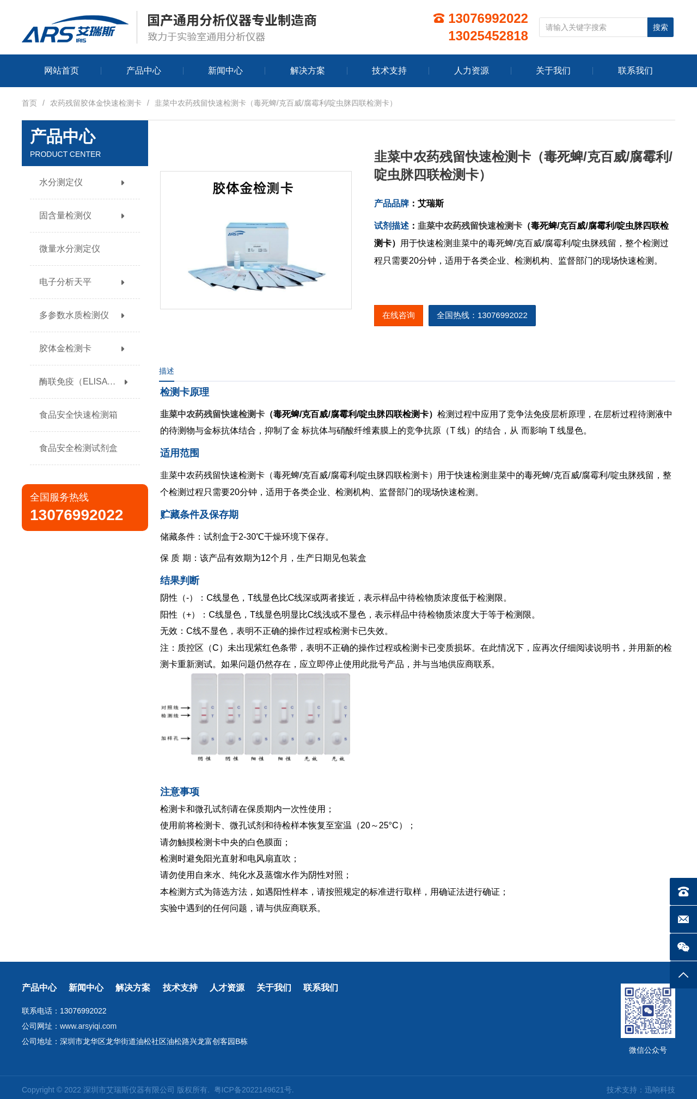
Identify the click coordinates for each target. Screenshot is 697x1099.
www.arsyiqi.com (88, 1026)
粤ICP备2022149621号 (253, 1089)
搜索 (660, 27)
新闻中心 (86, 987)
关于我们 (273, 987)
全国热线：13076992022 (482, 315)
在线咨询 (398, 315)
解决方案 (132, 987)
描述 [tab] (166, 371)
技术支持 (180, 987)
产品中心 (39, 987)
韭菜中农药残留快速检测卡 (470, 225)
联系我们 (320, 987)
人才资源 (227, 987)
